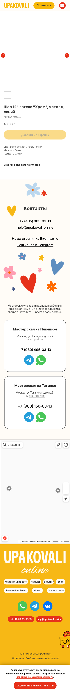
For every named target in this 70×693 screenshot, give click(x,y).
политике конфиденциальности (34, 677)
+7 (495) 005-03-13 (35, 221)
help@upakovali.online (35, 227)
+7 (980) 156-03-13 (35, 406)
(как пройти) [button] (35, 339)
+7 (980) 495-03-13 (35, 350)
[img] (22, 606)
